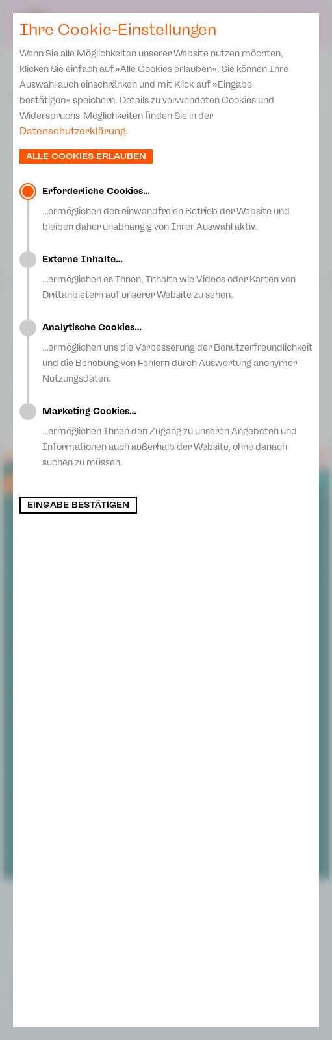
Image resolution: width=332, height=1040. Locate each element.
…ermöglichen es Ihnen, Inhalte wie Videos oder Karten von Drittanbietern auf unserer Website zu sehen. (177, 277)
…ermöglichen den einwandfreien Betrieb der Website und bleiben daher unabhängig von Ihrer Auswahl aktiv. (177, 209)
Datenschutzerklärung (72, 131)
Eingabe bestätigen (78, 505)
